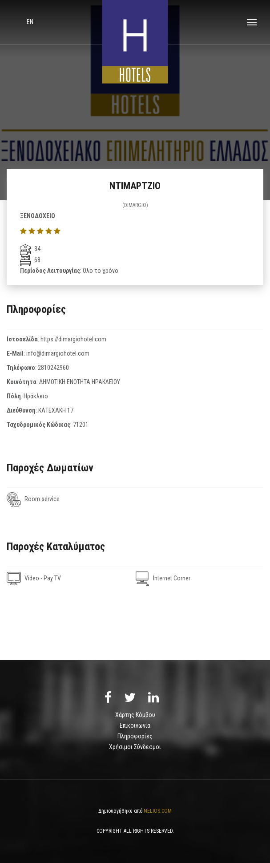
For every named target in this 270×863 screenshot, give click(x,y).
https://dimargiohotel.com (73, 339)
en (30, 21)
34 (30, 248)
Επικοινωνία (135, 725)
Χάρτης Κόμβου (135, 714)
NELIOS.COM (158, 811)
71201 (81, 424)
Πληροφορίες (135, 736)
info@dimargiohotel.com (57, 353)
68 (30, 259)
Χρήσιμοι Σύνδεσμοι (135, 746)
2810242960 (53, 367)
